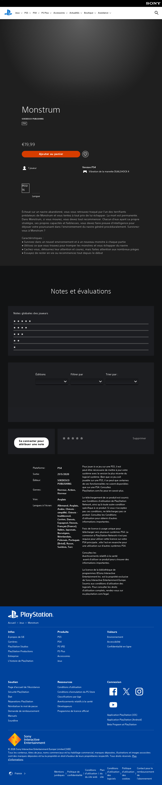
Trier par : (112, 374)
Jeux (17, 13)
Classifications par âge (69, 696)
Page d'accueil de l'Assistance (24, 687)
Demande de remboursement (23, 711)
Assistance (103, 13)
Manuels (12, 715)
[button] (31, 443)
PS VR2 (61, 646)
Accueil (12, 622)
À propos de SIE (16, 637)
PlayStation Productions (20, 651)
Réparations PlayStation (20, 701)
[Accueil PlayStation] (8, 13)
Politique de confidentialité (74, 773)
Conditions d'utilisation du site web (91, 773)
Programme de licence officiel (73, 711)
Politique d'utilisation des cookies (128, 773)
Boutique (88, 13)
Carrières (12, 641)
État (10, 696)
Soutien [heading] (13, 682)
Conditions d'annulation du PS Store (76, 691)
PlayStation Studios (18, 646)
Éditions (41, 374)
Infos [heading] (11, 632)
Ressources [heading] (65, 682)
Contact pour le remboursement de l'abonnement (145, 773)
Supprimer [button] (139, 438)
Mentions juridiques (59, 773)
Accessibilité (113, 641)
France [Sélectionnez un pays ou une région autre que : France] (17, 773)
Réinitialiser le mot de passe (23, 706)
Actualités (74, 13)
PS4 (35, 13)
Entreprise (13, 656)
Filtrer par (77, 374)
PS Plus (45, 13)
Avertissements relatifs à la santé (99, 556)
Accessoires (59, 13)
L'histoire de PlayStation (20, 660)
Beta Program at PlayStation (122, 724)
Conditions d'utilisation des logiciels (113, 773)
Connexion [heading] (114, 682)
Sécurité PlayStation (18, 691)
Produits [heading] (63, 632)
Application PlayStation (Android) (124, 719)
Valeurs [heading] (112, 632)
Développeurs (65, 706)
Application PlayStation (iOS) (122, 714)
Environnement (115, 637)
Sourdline (13, 720)
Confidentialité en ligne (119, 646)
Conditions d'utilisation (69, 687)
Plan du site (102, 773)
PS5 (26, 13)
